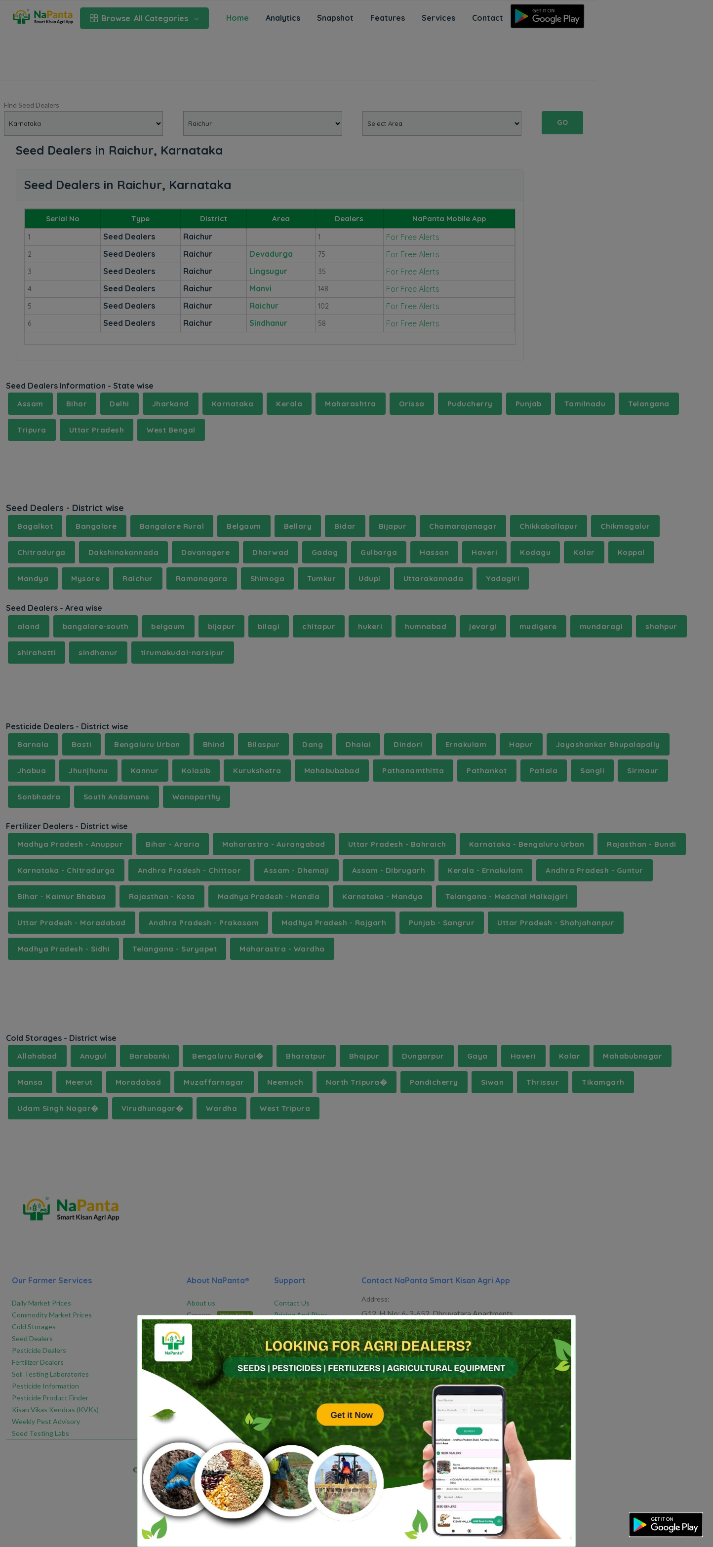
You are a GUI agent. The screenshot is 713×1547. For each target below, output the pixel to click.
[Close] (555, 1330)
